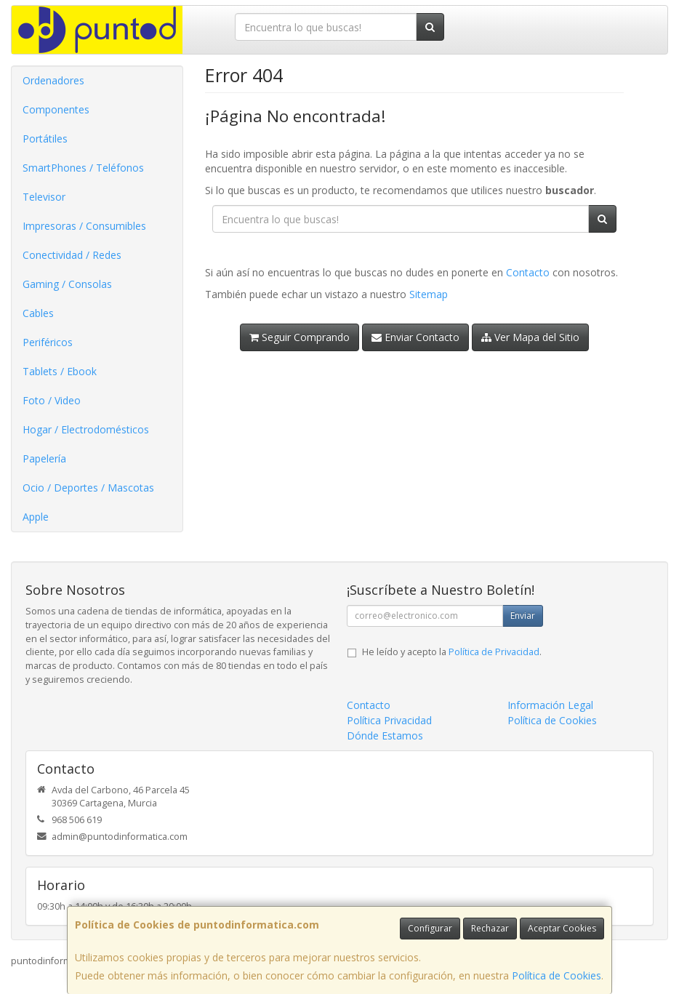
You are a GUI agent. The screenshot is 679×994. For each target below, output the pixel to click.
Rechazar (490, 928)
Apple (36, 517)
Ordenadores (53, 80)
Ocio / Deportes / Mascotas (88, 487)
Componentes (56, 109)
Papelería (44, 458)
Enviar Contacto (415, 337)
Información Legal (550, 705)
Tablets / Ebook (60, 371)
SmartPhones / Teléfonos (83, 168)
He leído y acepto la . (452, 652)
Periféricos (48, 342)
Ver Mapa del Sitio (530, 337)
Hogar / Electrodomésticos (86, 429)
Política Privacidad (389, 720)
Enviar (522, 615)
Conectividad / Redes (72, 255)
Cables (38, 313)
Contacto (528, 272)
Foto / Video (52, 400)
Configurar (430, 928)
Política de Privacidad (494, 652)
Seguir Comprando (299, 337)
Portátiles (45, 138)
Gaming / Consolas (67, 284)
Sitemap (428, 294)
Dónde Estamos (385, 735)
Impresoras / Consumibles (84, 226)
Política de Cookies (556, 975)
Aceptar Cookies (562, 928)
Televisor (44, 197)
